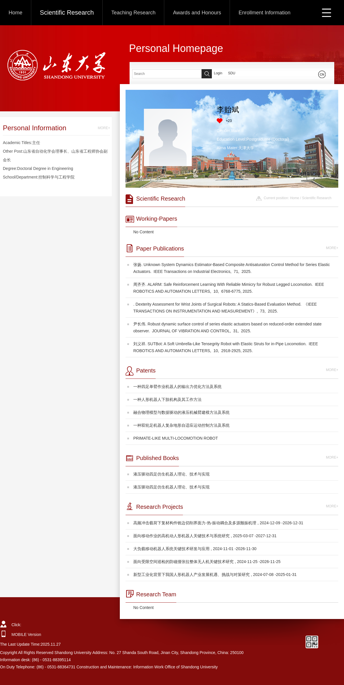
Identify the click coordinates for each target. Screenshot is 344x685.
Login (218, 73)
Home (15, 12)
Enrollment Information (264, 12)
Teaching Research (133, 12)
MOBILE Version (26, 634)
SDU (231, 73)
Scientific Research (67, 12)
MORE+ (104, 128)
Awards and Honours (197, 12)
